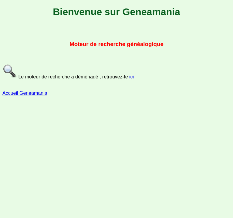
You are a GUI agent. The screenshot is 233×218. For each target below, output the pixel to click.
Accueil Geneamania (24, 93)
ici (131, 76)
